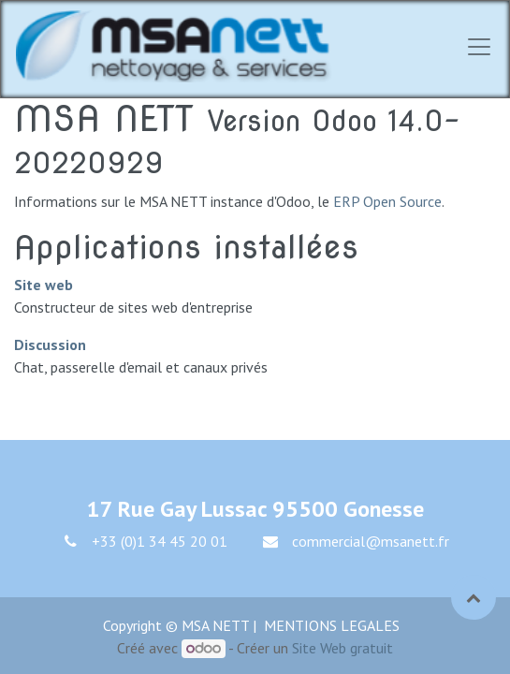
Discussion (50, 344)
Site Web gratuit (342, 647)
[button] (473, 597)
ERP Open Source (387, 201)
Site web (43, 284)
